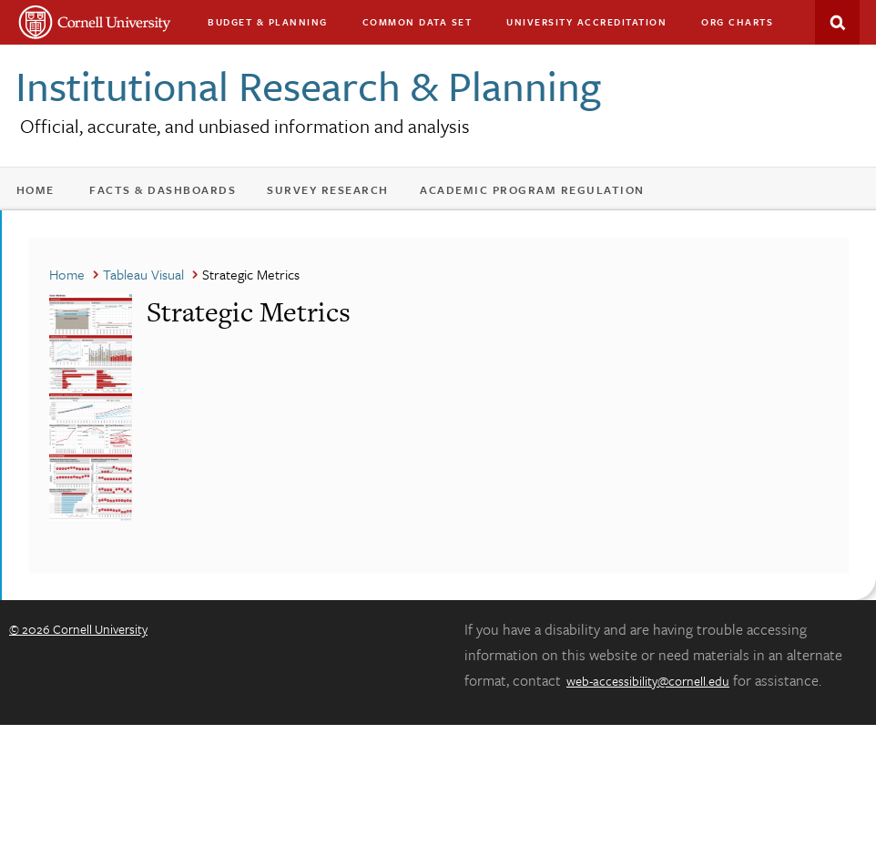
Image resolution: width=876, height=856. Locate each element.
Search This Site (837, 22)
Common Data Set (417, 22)
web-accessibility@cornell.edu (647, 680)
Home (35, 189)
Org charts (737, 22)
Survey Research (328, 189)
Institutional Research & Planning (308, 85)
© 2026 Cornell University (78, 628)
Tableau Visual (143, 274)
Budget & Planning (268, 22)
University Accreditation (586, 22)
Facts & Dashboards (162, 189)
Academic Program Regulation (532, 189)
